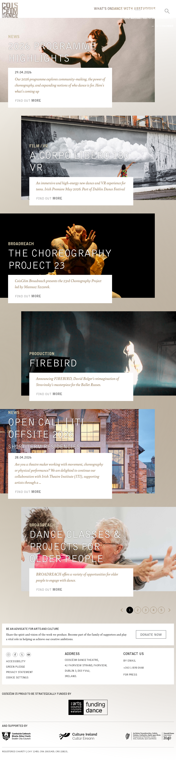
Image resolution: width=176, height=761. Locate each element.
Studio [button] (128, 12)
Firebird (53, 366)
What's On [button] (65, 12)
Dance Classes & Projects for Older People (75, 550)
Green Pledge (15, 669)
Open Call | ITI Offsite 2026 (46, 431)
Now (88, 24)
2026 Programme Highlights (52, 55)
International (139, 24)
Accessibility (16, 664)
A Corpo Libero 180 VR (79, 164)
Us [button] (148, 12)
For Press (130, 677)
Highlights (110, 24)
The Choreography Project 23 (60, 262)
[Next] (169, 612)
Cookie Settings (17, 680)
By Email (129, 663)
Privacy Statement (19, 674)
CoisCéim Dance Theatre (10, 11)
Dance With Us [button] (98, 12)
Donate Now (151, 637)
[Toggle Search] (167, 10)
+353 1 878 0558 (133, 670)
